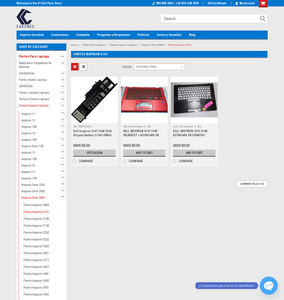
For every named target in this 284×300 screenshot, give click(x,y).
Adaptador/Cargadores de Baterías (35, 65)
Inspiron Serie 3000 (33, 198)
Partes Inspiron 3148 (36, 219)
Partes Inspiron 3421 (36, 253)
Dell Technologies (133, 126)
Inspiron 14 (28, 133)
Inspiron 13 (28, 120)
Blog (192, 35)
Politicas (143, 35)
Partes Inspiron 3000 (36, 205)
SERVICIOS (26, 86)
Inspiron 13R (29, 127)
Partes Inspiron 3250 (36, 232)
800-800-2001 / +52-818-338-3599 (175, 3)
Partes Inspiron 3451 (36, 287)
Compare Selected (252, 183)
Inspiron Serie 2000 (33, 191)
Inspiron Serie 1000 (33, 185)
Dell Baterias (27, 73)
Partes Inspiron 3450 (36, 281)
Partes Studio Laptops (33, 80)
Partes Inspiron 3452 (36, 294)
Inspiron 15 (28, 153)
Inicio (74, 45)
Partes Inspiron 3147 (36, 212)
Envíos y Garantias (169, 35)
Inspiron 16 (28, 165)
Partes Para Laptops (34, 56)
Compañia (83, 35)
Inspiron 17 (28, 172)
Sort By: (127, 66)
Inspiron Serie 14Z (32, 146)
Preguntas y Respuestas (113, 35)
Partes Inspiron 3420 (36, 246)
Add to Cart (144, 153)
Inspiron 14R (29, 140)
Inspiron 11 (28, 114)
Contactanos (59, 35)
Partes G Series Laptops (34, 99)
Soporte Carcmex (32, 35)
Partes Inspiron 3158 (36, 226)
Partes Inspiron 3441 (36, 274)
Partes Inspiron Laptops (34, 105)
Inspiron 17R (29, 178)
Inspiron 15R (29, 159)
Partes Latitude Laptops (34, 93)
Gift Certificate (217, 3)
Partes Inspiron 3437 (36, 267)
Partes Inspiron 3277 (36, 260)
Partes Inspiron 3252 (36, 239)
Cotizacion (94, 153)
